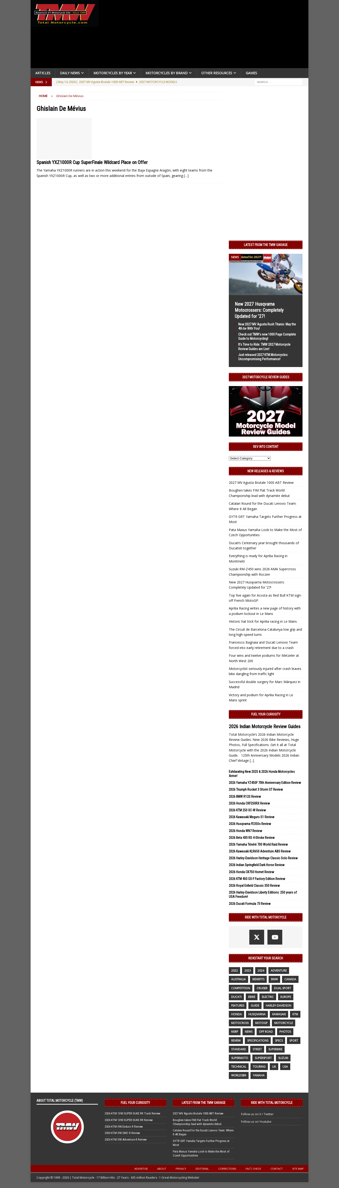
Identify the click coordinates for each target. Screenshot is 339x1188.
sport (293, 1041)
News (248, 1032)
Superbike (275, 1049)
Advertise (141, 1168)
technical (238, 1067)
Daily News (70, 73)
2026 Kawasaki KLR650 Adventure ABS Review (260, 851)
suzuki (283, 1058)
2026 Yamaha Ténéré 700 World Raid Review (258, 844)
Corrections (227, 1168)
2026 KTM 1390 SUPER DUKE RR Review (129, 1120)
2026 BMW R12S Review (245, 796)
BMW (274, 979)
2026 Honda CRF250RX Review (249, 803)
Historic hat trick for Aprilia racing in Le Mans (263, 621)
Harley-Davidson (278, 1006)
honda (236, 1014)
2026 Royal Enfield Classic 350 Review (254, 885)
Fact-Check (253, 1168)
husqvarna (257, 1014)
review (236, 1041)
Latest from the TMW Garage (266, 245)
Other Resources (216, 73)
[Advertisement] (205, 35)
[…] (186, 175)
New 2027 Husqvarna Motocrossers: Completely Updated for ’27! (259, 310)
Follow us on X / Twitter (257, 1114)
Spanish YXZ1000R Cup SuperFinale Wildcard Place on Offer (92, 162)
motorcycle (283, 1023)
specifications (257, 1041)
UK (274, 1067)
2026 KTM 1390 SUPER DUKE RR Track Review (132, 1113)
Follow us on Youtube (256, 1121)
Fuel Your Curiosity (265, 714)
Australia (238, 979)
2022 (234, 971)
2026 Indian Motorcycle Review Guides (264, 726)
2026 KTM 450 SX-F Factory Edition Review (257, 879)
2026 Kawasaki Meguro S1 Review (251, 817)
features (237, 1006)
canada (290, 979)
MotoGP (261, 1023)
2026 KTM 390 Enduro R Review (124, 1126)
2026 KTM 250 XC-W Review (247, 810)
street (257, 1049)
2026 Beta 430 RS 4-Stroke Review (251, 838)
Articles (42, 73)
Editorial (202, 1168)
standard (238, 1049)
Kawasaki (279, 1014)
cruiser (262, 988)
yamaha (259, 1075)
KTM (295, 1014)
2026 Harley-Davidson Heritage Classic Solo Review (263, 858)
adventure (279, 971)
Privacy (181, 1168)
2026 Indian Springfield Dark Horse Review (256, 865)
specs (279, 1041)
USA (285, 1067)
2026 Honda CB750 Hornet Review (251, 872)
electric (268, 997)
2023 (247, 971)
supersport (263, 1058)
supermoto (239, 1058)
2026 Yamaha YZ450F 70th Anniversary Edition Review (265, 783)
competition (240, 988)
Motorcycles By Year (112, 73)
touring (259, 1067)
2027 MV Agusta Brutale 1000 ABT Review (261, 482)
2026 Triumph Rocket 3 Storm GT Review (256, 789)
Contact (276, 1168)
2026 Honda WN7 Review (245, 831)
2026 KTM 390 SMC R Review (122, 1133)
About (161, 1168)
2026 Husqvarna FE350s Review (250, 824)
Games (251, 73)
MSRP (234, 1032)
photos (285, 1032)
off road (266, 1032)
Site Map (298, 1168)
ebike (251, 997)
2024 (261, 971)
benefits (258, 979)
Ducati (236, 997)
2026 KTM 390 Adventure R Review (126, 1139)
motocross (240, 1023)
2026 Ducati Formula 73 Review (249, 904)
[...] (252, 760)
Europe (285, 997)
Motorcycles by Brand (166, 73)
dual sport (282, 988)
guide (255, 1006)
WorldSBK (238, 1075)
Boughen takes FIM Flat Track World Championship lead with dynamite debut (197, 1122)
